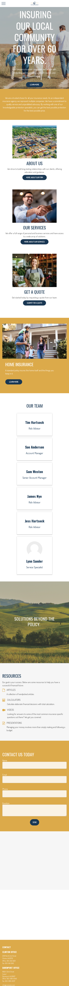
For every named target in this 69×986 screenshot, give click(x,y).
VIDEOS (10, 709)
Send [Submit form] (35, 822)
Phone (5, 789)
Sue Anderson (34, 447)
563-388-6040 (12, 979)
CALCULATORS (14, 699)
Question (5, 803)
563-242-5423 (11, 961)
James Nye (34, 496)
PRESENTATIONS (14, 722)
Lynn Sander (34, 561)
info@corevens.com (8, 985)
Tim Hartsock (34, 422)
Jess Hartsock (34, 520)
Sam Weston (34, 471)
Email (4, 774)
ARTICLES (11, 689)
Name (4, 760)
